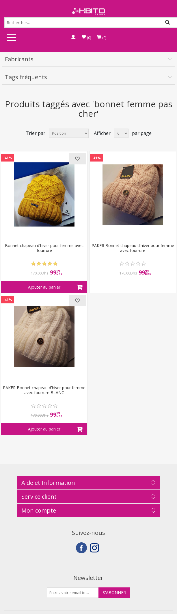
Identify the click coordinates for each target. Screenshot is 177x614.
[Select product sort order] (69, 133)
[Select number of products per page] (121, 133)
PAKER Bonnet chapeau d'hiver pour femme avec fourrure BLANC (44, 390)
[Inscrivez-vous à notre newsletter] (73, 592)
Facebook (81, 547)
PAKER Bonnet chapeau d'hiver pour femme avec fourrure (133, 248)
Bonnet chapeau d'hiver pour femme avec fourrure (44, 248)
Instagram (95, 547)
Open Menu (11, 37)
